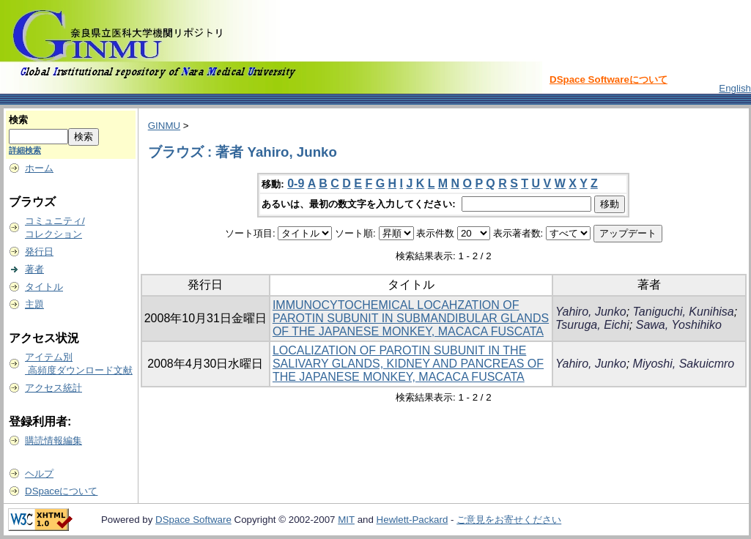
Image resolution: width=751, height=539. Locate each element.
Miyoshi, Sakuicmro (684, 363)
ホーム (39, 168)
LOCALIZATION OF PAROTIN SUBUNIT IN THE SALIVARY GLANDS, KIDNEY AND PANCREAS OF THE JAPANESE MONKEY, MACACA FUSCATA (408, 363)
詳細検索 (25, 150)
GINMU (164, 125)
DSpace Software (193, 519)
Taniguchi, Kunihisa (683, 311)
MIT (346, 519)
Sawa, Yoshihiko (679, 325)
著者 (34, 269)
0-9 (295, 183)
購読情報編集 (53, 440)
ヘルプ (39, 473)
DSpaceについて (61, 491)
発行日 (39, 251)
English (735, 88)
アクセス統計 (53, 387)
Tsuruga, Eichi (592, 325)
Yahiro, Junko (590, 311)
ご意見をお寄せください (508, 519)
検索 (18, 119)
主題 (34, 304)
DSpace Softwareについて (608, 79)
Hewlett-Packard (412, 519)
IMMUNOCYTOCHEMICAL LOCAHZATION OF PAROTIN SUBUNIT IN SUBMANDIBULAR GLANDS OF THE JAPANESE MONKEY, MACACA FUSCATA (411, 318)
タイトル (44, 286)
